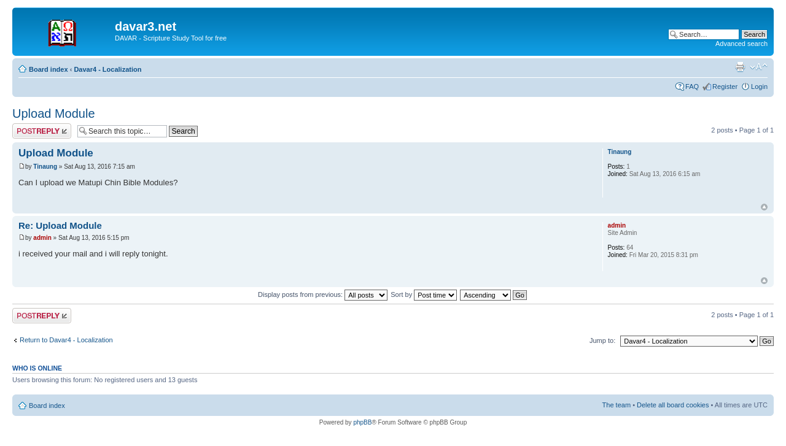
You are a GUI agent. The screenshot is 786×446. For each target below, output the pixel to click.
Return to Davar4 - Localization (66, 340)
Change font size (759, 66)
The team (616, 405)
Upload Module (53, 113)
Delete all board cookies (673, 405)
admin (42, 237)
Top (764, 207)
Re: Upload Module (60, 225)
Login (759, 86)
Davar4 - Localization (107, 69)
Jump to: (602, 340)
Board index (48, 69)
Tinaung (45, 166)
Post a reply (41, 131)
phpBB (362, 422)
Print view (740, 66)
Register (724, 86)
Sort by (424, 294)
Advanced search (741, 43)
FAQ (692, 86)
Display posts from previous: (322, 294)
